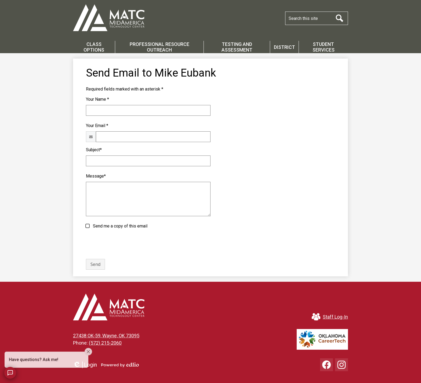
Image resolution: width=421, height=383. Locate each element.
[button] (94, 47)
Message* (96, 176)
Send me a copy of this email (119, 226)
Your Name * (97, 99)
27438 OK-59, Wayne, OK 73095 (106, 335)
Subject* (94, 149)
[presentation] (127, 244)
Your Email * (97, 125)
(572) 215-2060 (105, 343)
